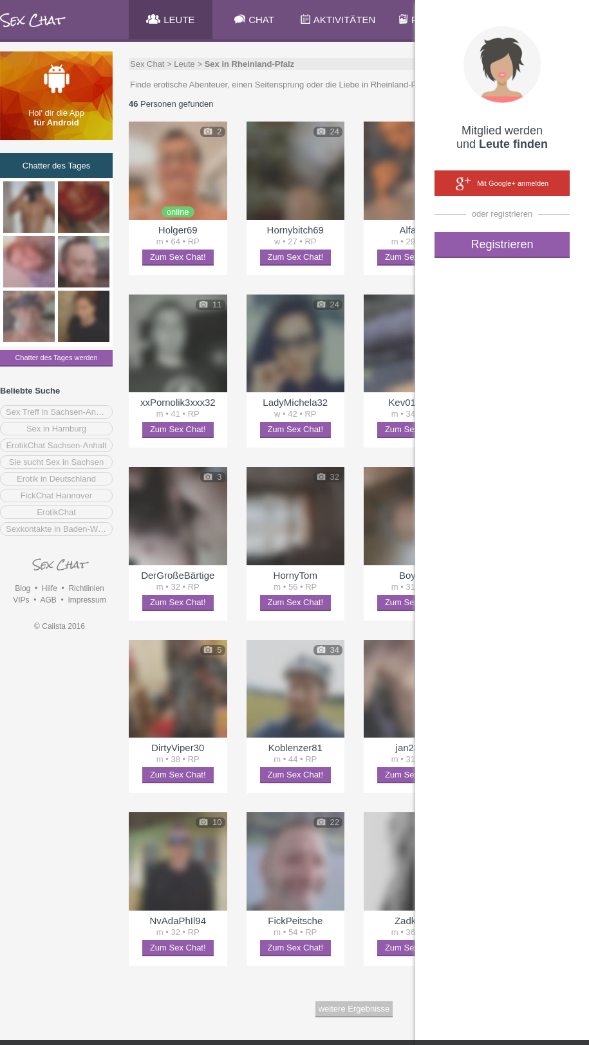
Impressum (87, 599)
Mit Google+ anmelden (502, 183)
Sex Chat (147, 64)
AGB (48, 599)
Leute (184, 64)
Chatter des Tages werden (56, 357)
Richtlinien (86, 588)
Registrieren (502, 244)
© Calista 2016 (59, 626)
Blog (22, 588)
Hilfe (49, 588)
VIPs (21, 599)
